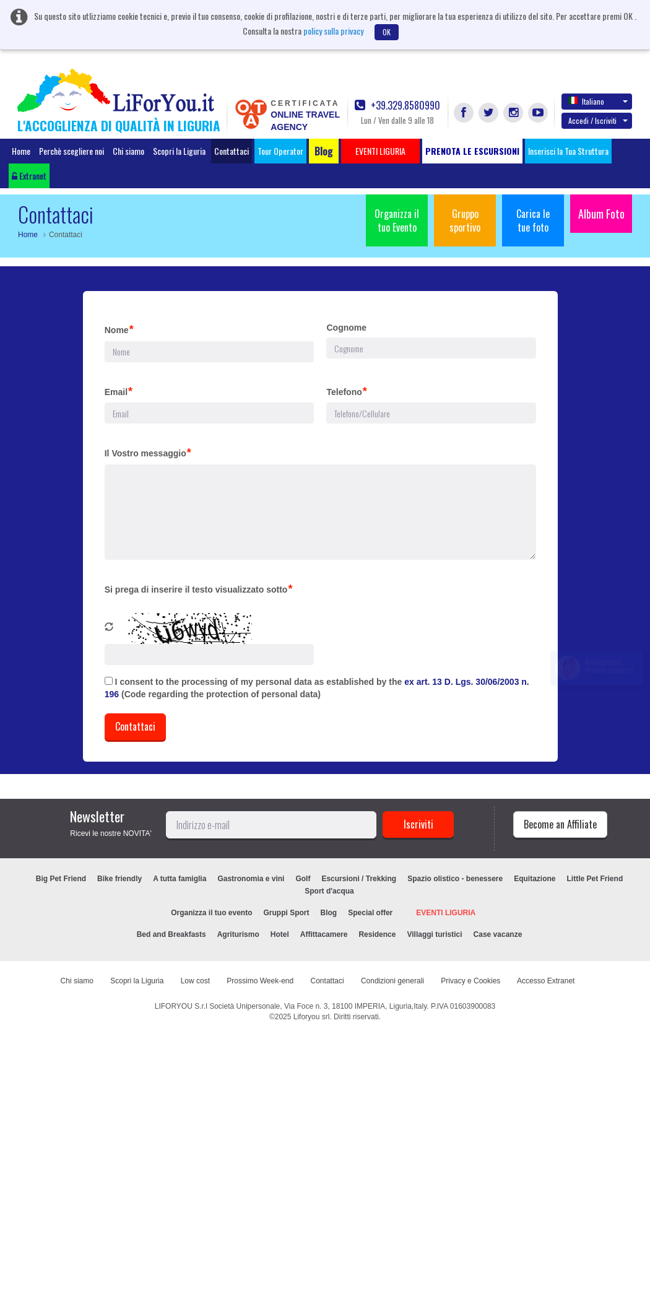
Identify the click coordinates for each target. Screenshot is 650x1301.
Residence (377, 934)
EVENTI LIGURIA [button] (380, 150)
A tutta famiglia (179, 878)
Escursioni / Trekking (358, 878)
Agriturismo (238, 934)
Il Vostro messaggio (148, 452)
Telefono (346, 391)
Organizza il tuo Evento (397, 220)
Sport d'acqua (329, 891)
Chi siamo (128, 150)
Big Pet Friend (61, 878)
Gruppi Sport (287, 912)
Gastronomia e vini (250, 878)
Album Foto (601, 214)
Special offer (370, 912)
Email (118, 391)
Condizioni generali (392, 981)
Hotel (280, 934)
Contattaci (231, 150)
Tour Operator (280, 150)
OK (387, 32)
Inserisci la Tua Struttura (568, 150)
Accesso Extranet (545, 981)
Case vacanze (498, 934)
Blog (329, 912)
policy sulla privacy (333, 30)
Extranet (29, 175)
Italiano (598, 101)
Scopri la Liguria (179, 150)
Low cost (195, 981)
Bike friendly (119, 878)
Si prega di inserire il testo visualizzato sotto (199, 589)
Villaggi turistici (434, 934)
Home (21, 150)
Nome (119, 329)
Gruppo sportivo (464, 220)
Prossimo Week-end (260, 981)
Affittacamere (324, 934)
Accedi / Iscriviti (598, 120)
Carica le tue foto (533, 220)
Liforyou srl (311, 1016)
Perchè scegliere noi (71, 150)
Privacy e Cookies (470, 981)
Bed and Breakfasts (171, 934)
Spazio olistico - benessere (455, 878)
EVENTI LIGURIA (446, 912)
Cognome (346, 328)
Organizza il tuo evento (211, 912)
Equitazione (534, 878)
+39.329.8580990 (397, 105)
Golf (302, 878)
